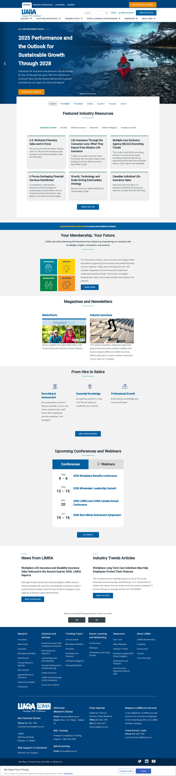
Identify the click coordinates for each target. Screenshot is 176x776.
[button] (4, 63)
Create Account (126, 13)
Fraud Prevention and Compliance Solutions (51, 644)
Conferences (95, 643)
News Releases (120, 644)
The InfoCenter (144, 658)
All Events (88, 535)
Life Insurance (71, 639)
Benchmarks (23, 670)
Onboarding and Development (49, 659)
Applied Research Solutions (25, 676)
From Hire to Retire (50, 685)
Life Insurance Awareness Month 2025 (121, 671)
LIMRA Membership (146, 639)
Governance (142, 648)
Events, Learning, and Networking (98, 635)
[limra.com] (31, 13)
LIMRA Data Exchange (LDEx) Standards (52, 679)
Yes (76, 620)
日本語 (90, 103)
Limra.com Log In (146, 13)
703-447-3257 (99, 723)
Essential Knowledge (88, 393)
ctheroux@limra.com (98, 727)
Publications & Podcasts (71, 655)
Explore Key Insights (31, 92)
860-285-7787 (101, 719)
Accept (143, 772)
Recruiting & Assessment (48, 395)
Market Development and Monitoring (51, 667)
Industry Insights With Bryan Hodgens (123, 655)
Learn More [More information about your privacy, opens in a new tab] (68, 774)
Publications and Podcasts (120, 662)
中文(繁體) (64, 103)
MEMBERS (27, 5)
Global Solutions (49, 672)
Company (141, 644)
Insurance (22, 639)
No (96, 620)
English (52, 103)
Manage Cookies (126, 772)
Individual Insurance (78, 127)
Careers (140, 653)
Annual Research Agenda (25, 664)
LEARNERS (71, 5)
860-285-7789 (31, 723)
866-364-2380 (69, 739)
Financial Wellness (73, 665)
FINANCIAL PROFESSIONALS (43, 5)
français (112, 103)
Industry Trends (120, 648)
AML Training (61, 730)
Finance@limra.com (68, 751)
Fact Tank (117, 639)
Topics (113, 13)
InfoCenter (23, 686)
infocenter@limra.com (69, 716)
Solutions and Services (49, 635)
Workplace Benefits (128, 127)
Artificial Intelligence (109, 127)
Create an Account (76, 226)
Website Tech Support (28, 752)
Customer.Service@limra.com (31, 726)
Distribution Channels (48, 127)
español (100, 103)
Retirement (94, 127)
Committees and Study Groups (99, 654)
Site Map (22, 761)
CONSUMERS (60, 5)
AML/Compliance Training (142, 5)
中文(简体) (78, 103)
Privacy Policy (34, 761)
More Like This (88, 207)
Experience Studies (26, 682)
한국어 (123, 103)
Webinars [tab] (106, 464)
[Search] (106, 13)
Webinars (93, 647)
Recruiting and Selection (48, 652)
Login (143, 730)
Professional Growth (123, 393)
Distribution (23, 658)
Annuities (63, 127)
